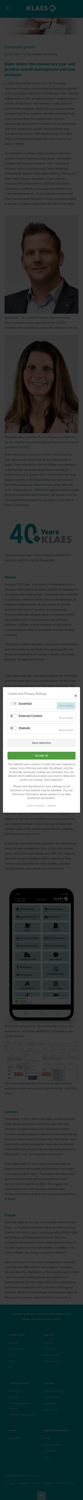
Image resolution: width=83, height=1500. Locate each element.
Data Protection (36, 805)
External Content (30, 716)
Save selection (41, 743)
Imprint (52, 805)
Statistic (24, 728)
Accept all (41, 755)
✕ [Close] (75, 695)
